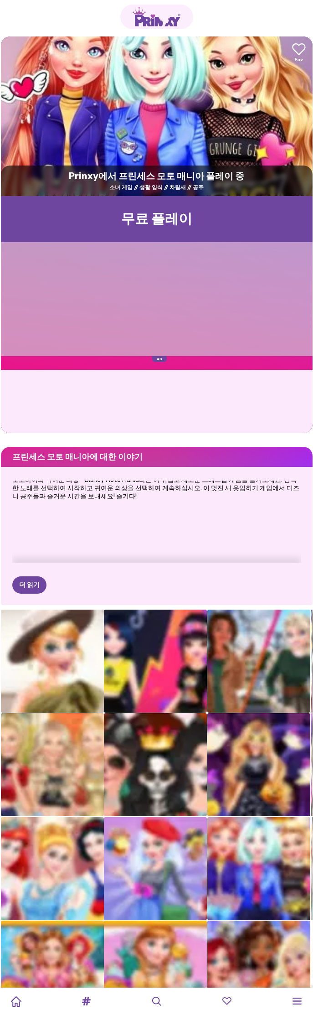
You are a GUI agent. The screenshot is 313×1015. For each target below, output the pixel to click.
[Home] (16, 1001)
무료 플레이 (156, 219)
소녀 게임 (121, 187)
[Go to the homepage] (157, 16)
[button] (86, 1001)
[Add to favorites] (299, 53)
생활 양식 (151, 187)
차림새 (177, 187)
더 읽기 (29, 585)
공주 (198, 187)
